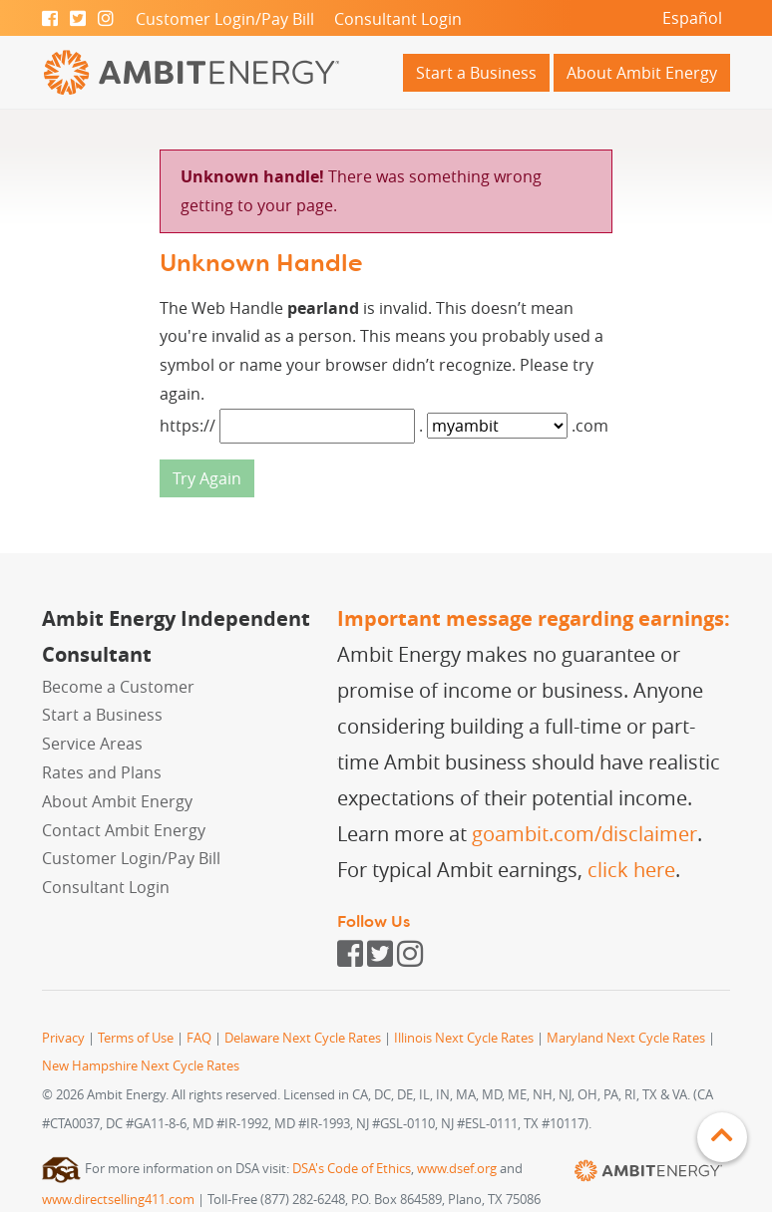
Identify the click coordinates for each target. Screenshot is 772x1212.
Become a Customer (118, 687)
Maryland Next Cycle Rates (626, 1038)
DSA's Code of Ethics (351, 1168)
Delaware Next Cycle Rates (302, 1038)
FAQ (199, 1038)
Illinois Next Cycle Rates (464, 1038)
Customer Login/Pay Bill (225, 19)
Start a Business (476, 73)
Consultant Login (398, 19)
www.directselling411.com (118, 1199)
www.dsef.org (457, 1168)
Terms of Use (136, 1038)
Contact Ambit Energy (123, 830)
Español (692, 18)
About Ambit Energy (642, 73)
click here (631, 869)
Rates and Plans (102, 772)
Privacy (63, 1038)
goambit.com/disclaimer (584, 833)
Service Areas (92, 744)
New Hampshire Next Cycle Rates (140, 1066)
